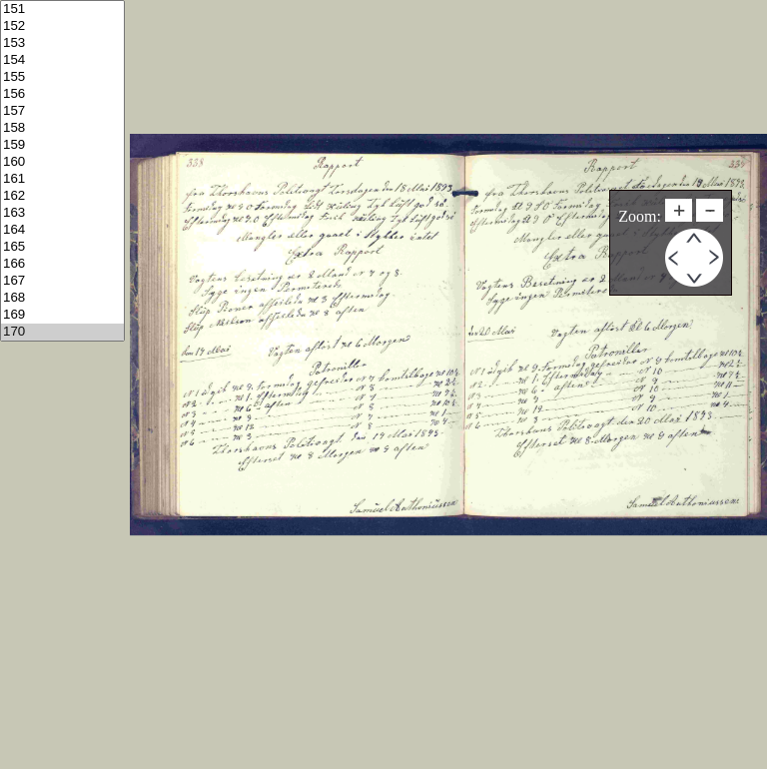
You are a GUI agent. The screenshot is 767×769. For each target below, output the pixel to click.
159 (62, 145)
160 (62, 162)
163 (62, 213)
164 (62, 230)
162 (62, 196)
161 (62, 179)
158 (62, 128)
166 (62, 264)
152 (62, 26)
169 (62, 315)
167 (62, 281)
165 (62, 247)
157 (62, 111)
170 (62, 332)
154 (62, 60)
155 (62, 77)
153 (62, 43)
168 (62, 298)
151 (62, 9)
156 (62, 94)
